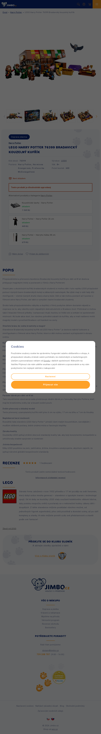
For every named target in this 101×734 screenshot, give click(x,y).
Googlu (47, 361)
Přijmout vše (50, 384)
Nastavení (50, 376)
